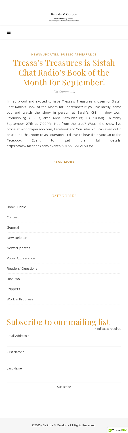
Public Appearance (79, 54)
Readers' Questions (22, 268)
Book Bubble (16, 207)
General (13, 227)
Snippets (13, 289)
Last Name (14, 368)
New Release (17, 237)
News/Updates (44, 54)
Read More (64, 162)
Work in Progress (20, 299)
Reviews (13, 278)
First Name (15, 352)
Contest (13, 217)
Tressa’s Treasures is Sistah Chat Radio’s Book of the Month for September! (64, 72)
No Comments (64, 91)
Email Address (18, 336)
